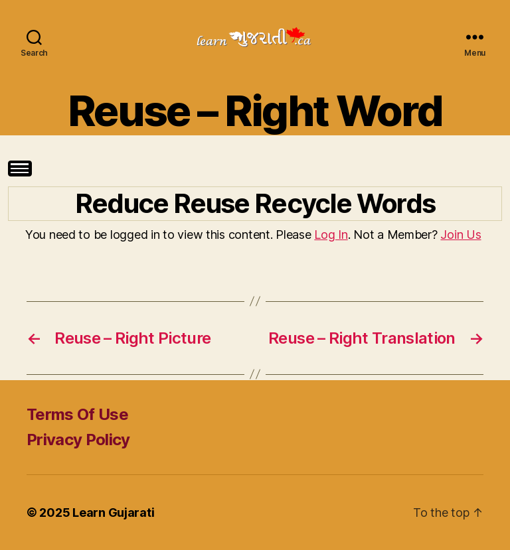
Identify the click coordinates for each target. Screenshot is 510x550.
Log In (330, 234)
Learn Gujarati (113, 512)
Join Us (460, 234)
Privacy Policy (78, 439)
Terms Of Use (77, 414)
